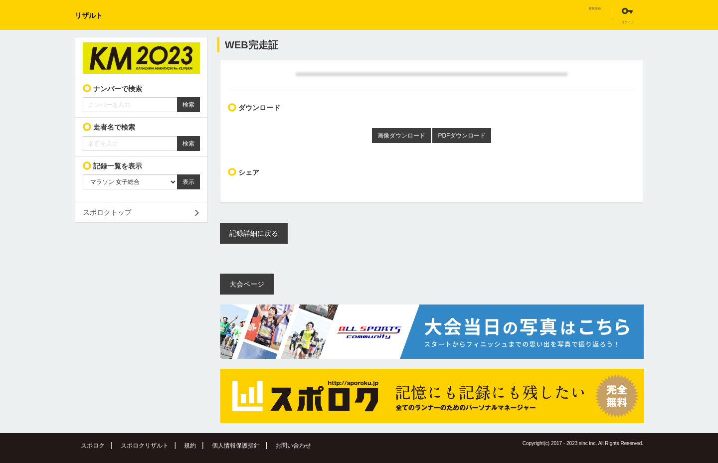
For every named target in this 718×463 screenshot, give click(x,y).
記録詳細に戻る (253, 233)
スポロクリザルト (145, 445)
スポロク (93, 445)
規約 (190, 445)
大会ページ (246, 284)
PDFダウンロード (462, 135)
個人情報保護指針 (236, 445)
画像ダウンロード (401, 135)
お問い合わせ (293, 445)
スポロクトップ (107, 212)
